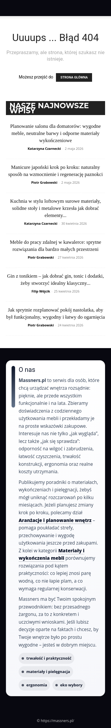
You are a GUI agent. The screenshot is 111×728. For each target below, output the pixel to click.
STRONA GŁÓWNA (74, 77)
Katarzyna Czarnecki (44, 148)
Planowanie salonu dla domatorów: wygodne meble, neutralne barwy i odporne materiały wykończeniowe (55, 133)
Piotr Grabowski (44, 182)
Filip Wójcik (40, 291)
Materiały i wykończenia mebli (51, 554)
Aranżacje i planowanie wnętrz (55, 520)
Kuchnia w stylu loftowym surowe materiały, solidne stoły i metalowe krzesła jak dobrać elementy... (55, 208)
